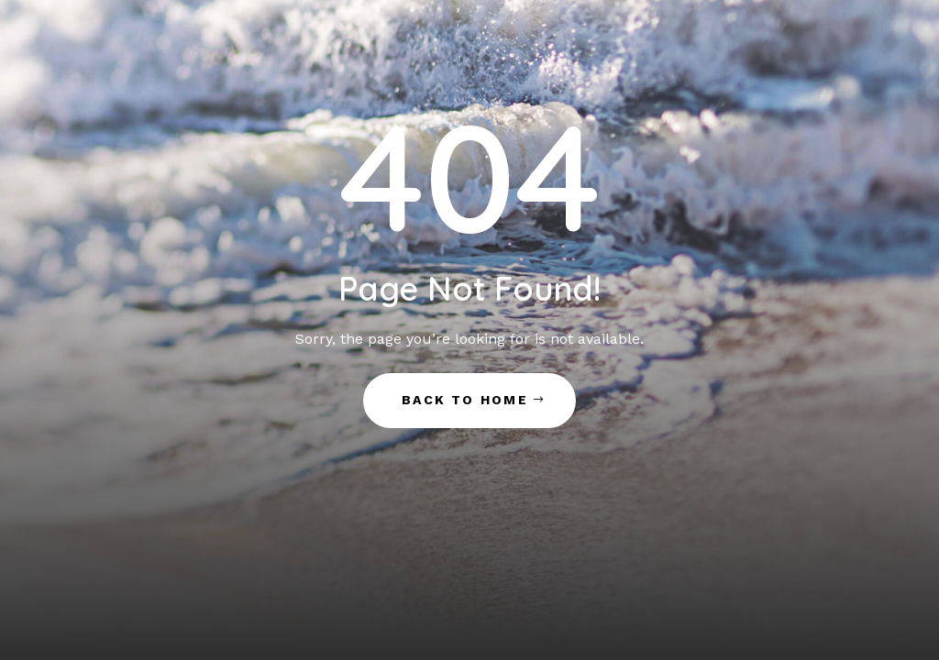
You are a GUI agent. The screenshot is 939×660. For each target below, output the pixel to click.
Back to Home (465, 399)
